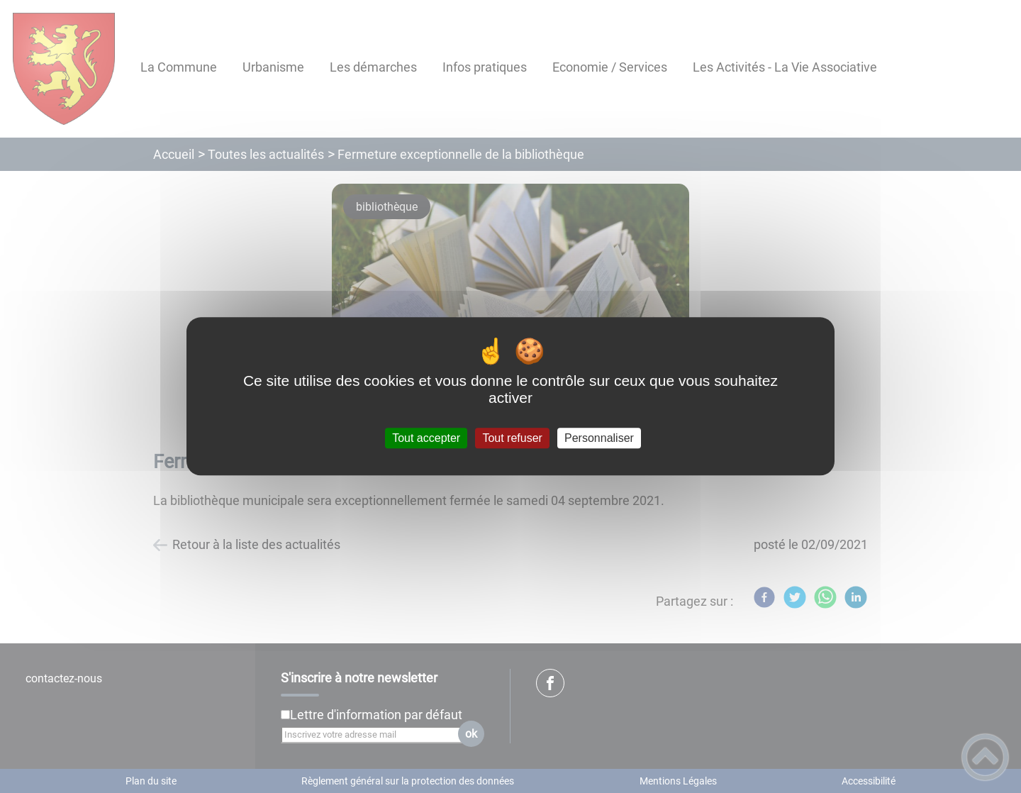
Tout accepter (426, 438)
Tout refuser (512, 438)
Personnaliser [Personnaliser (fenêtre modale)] (599, 438)
